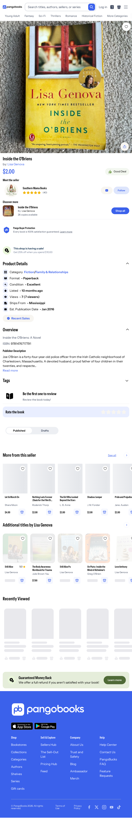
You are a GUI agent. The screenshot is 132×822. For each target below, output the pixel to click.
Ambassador (79, 771)
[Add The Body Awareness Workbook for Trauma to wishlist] (50, 538)
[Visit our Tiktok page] (119, 807)
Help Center (108, 744)
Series (15, 781)
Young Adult (12, 16)
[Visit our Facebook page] (89, 807)
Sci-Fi (42, 16)
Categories (18, 759)
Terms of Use (60, 807)
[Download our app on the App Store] (22, 726)
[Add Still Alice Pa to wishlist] (77, 538)
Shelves (16, 774)
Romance (71, 16)
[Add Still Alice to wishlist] (22, 538)
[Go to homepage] (12, 7)
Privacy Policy (78, 807)
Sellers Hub (48, 744)
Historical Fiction (92, 16)
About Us (76, 744)
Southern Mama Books (35, 188)
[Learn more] (115, 680)
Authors (16, 767)
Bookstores (18, 744)
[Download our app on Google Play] (45, 726)
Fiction (29, 272)
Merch (74, 778)
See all (123, 455)
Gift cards (17, 788)
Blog (73, 764)
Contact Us (107, 752)
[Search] (91, 7)
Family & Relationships (52, 272)
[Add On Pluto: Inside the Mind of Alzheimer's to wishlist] (105, 538)
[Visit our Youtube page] (111, 807)
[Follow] (121, 190)
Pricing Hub (49, 764)
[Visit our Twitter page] (97, 807)
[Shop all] (120, 210)
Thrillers (56, 16)
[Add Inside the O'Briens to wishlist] (126, 26)
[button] (66, 264)
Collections (18, 752)
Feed (44, 771)
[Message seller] (107, 190)
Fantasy (29, 16)
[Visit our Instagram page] (104, 807)
